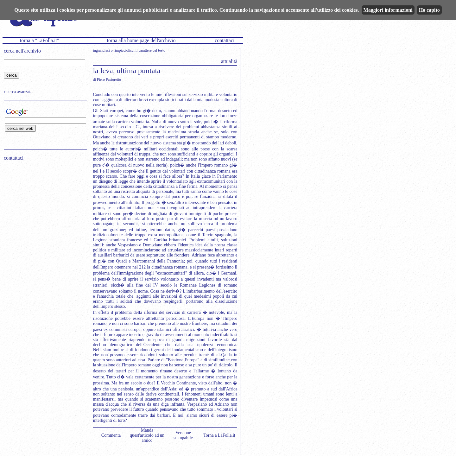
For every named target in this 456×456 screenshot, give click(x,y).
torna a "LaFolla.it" (39, 40)
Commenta (111, 435)
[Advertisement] (43, 206)
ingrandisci (101, 50)
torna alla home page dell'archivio (141, 40)
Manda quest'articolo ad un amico (147, 435)
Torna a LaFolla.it (219, 435)
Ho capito (429, 10)
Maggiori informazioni (388, 10)
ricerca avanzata (18, 91)
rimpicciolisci (124, 50)
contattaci (224, 40)
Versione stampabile (183, 435)
